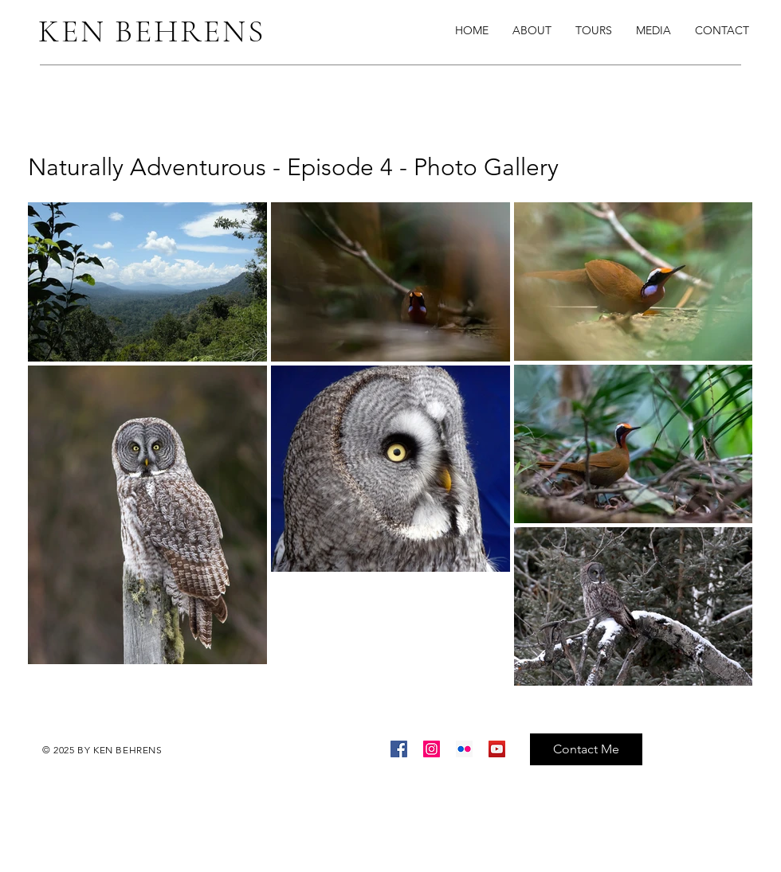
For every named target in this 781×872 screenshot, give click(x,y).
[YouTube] (497, 749)
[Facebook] (398, 749)
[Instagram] (431, 749)
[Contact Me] (586, 749)
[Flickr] (464, 749)
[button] (653, 30)
